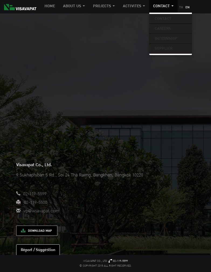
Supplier (163, 48)
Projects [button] (104, 6)
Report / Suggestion (38, 250)
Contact (163, 19)
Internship (166, 38)
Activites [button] (134, 6)
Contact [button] (163, 6)
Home (49, 6)
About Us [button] (74, 6)
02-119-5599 (120, 261)
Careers (163, 29)
